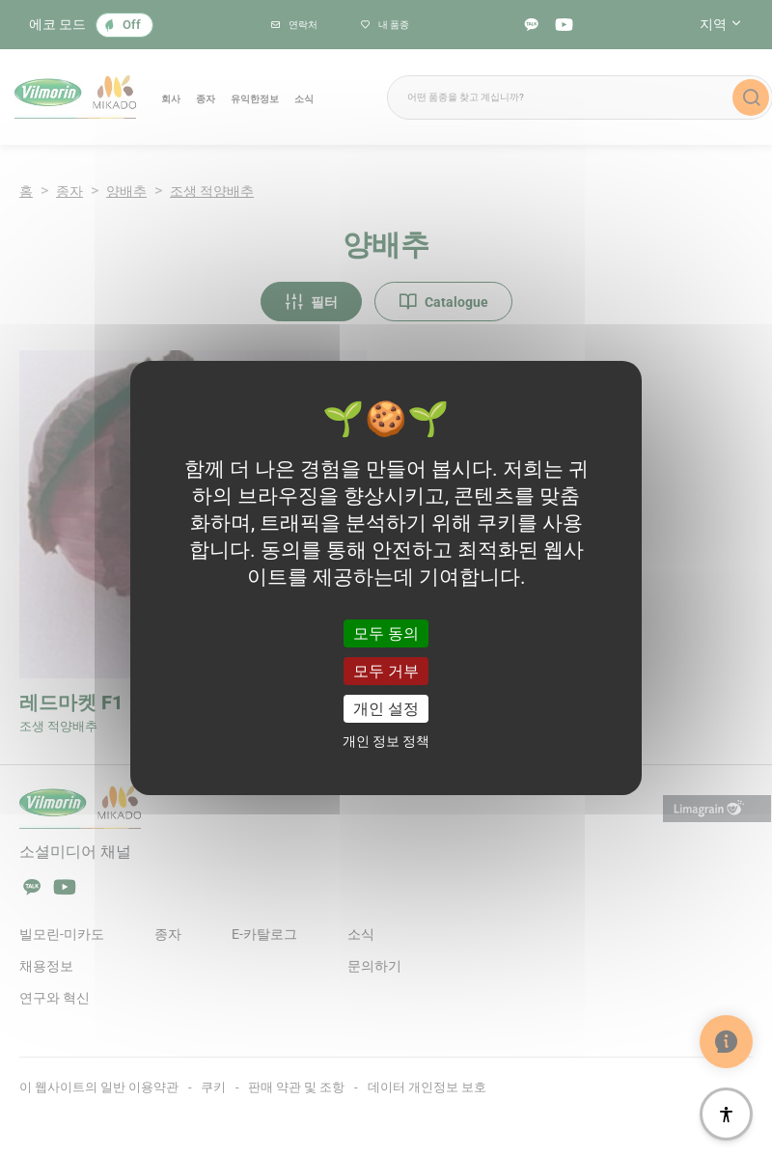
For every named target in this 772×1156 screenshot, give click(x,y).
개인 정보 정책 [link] (386, 741)
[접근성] (726, 1114)
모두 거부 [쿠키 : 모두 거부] (386, 671)
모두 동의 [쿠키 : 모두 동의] (386, 632)
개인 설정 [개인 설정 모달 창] (386, 709)
